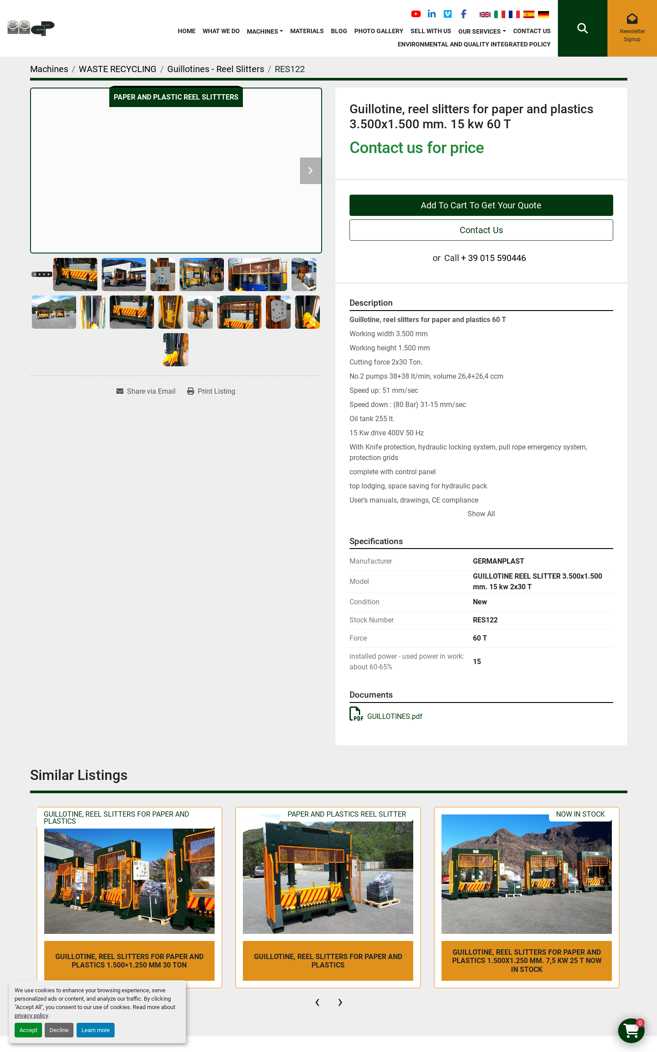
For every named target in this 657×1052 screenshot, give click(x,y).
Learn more (95, 1030)
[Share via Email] (146, 391)
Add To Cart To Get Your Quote (481, 205)
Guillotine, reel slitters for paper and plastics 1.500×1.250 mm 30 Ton (129, 960)
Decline (59, 1030)
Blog (339, 31)
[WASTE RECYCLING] (118, 69)
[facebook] (464, 14)
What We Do (221, 31)
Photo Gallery (378, 31)
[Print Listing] (211, 391)
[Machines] (49, 69)
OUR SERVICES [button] (479, 31)
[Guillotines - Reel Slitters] (215, 69)
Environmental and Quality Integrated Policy (474, 44)
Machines (262, 31)
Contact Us (532, 31)
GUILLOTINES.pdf (386, 716)
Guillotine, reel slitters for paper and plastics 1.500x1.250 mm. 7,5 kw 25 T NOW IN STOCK (527, 960)
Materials (307, 31)
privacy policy (31, 1015)
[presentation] (317, 1001)
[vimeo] (448, 14)
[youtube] (416, 14)
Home (187, 31)
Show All (481, 514)
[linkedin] (432, 14)
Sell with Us (431, 31)
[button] (265, 29)
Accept (28, 1030)
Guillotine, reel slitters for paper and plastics (328, 960)
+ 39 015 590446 (493, 258)
